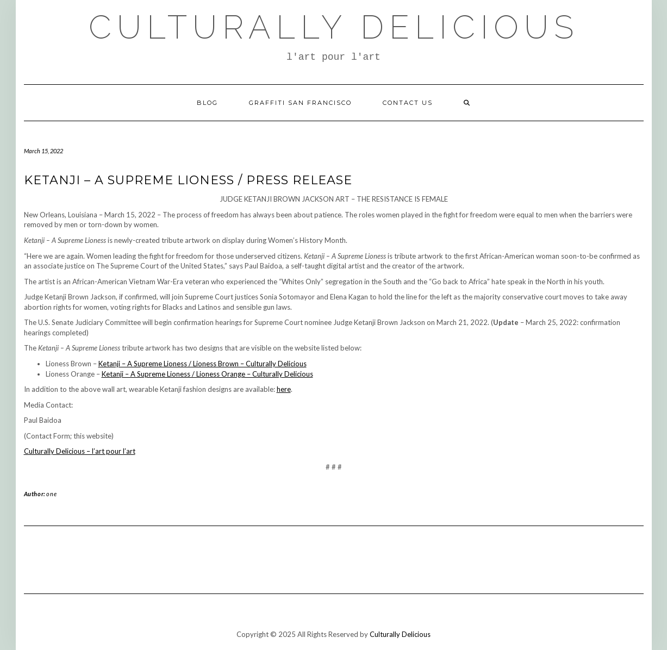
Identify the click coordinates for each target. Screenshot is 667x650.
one (51, 493)
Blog (207, 103)
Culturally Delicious (334, 27)
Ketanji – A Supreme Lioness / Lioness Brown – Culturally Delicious (202, 363)
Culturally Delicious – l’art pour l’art (79, 451)
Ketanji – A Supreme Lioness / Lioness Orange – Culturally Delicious (207, 374)
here (284, 389)
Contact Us (408, 103)
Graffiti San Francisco (300, 103)
